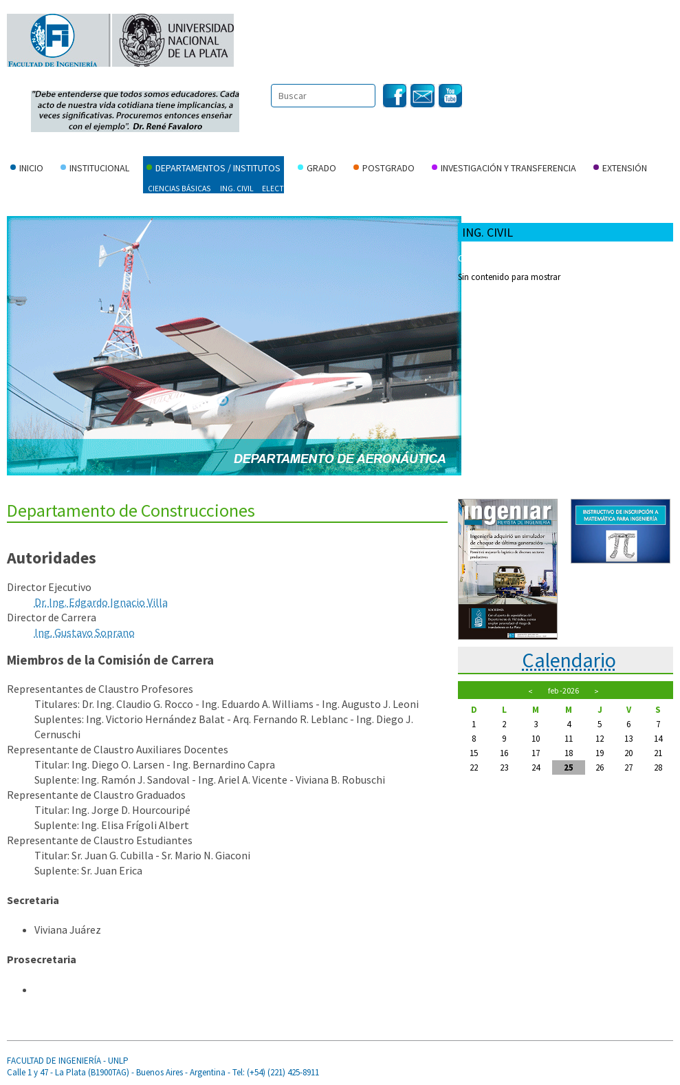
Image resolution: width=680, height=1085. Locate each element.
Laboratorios (592, 277)
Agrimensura (113, 188)
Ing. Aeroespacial (45, 188)
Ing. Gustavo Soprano (84, 632)
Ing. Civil (237, 188)
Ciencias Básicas (179, 188)
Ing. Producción (414, 188)
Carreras (584, 258)
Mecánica (579, 188)
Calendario (569, 660)
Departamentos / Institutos (213, 169)
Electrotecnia (291, 188)
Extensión (620, 169)
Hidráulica (350, 188)
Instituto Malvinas (49, 207)
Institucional (95, 169)
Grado (317, 169)
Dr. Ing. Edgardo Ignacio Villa (101, 602)
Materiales (533, 188)
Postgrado (384, 169)
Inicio (26, 169)
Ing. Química (480, 188)
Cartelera (477, 258)
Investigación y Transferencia (504, 169)
